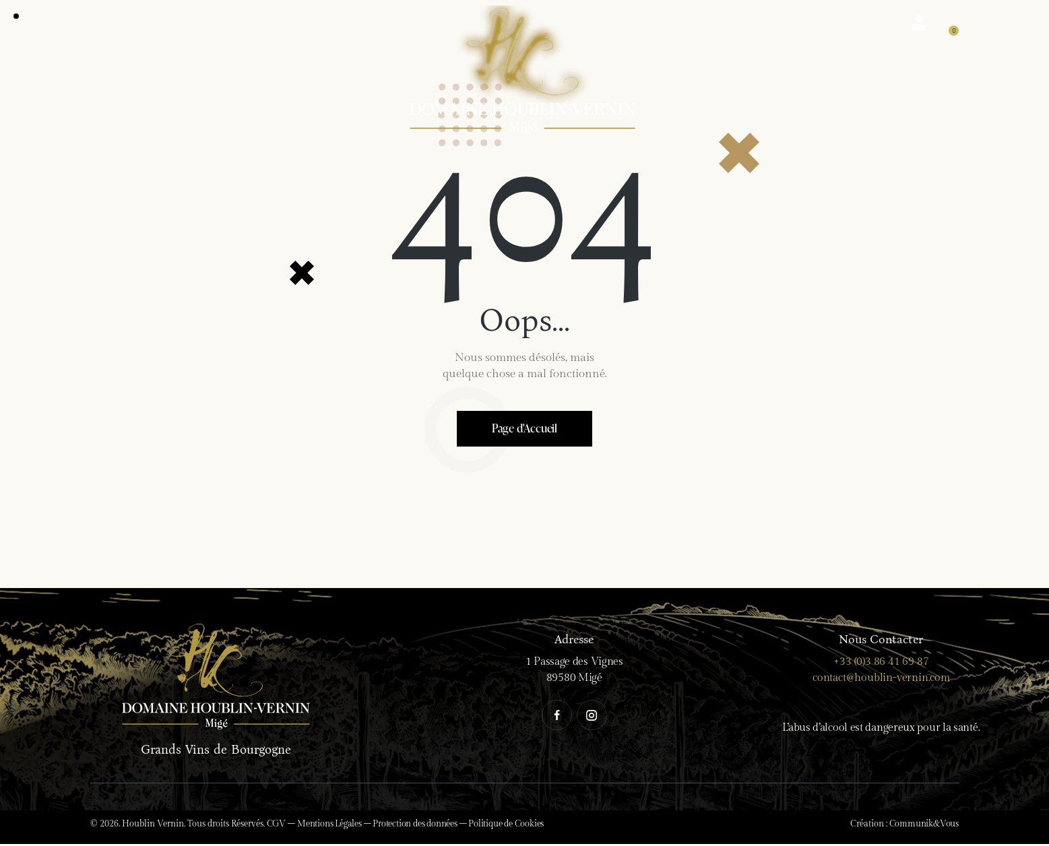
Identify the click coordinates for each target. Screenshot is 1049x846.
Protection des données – (420, 825)
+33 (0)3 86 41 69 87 (880, 663)
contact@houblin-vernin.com (881, 680)
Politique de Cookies (506, 825)
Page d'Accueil (524, 429)
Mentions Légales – (335, 825)
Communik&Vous (924, 825)
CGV (276, 825)
